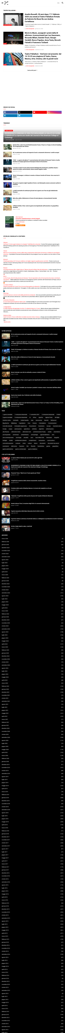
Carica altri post (31, 70)
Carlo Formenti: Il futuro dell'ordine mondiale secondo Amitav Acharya (21, 317)
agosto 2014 (32, 957)
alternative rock (27, 431)
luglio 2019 (32, 779)
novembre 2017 (32, 840)
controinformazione (8, 443)
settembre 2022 (32, 665)
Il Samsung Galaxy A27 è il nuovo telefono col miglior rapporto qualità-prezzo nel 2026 (25, 261)
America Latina (7, 420)
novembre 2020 (32, 731)
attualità (26, 437)
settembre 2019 (32, 773)
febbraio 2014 (32, 975)
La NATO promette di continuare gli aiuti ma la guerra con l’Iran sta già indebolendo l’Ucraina (35, 191)
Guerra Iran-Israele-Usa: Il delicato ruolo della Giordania (26, 395)
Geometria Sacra (57, 426)
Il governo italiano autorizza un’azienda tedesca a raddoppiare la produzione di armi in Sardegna (37, 518)
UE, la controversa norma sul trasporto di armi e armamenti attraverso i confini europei (36, 152)
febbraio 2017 (32, 867)
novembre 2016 (32, 876)
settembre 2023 (32, 629)
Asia (32, 420)
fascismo (21, 446)
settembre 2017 (32, 846)
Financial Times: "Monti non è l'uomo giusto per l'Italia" (25, 473)
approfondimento (45, 434)
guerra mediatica (32, 449)
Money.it (5, 259)
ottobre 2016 (32, 879)
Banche (46, 420)
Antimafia (15, 420)
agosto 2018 (32, 813)
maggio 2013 (32, 1002)
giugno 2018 (32, 819)
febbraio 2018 (32, 831)
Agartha (41, 417)
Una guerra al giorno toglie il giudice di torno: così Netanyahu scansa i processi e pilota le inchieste (37, 183)
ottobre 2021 (32, 698)
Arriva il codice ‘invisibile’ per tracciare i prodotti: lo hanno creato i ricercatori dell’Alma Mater (36, 387)
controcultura (51, 440)
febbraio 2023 (32, 650)
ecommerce (6, 446)
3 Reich (58, 414)
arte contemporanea (8, 437)
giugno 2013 (32, 999)
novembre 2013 (32, 984)
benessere (49, 437)
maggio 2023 (32, 641)
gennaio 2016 (32, 906)
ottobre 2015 (32, 915)
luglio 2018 (32, 816)
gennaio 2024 (32, 617)
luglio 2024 (32, 599)
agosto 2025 (32, 560)
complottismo (32, 440)
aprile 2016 (32, 897)
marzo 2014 (32, 972)
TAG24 (5, 251)
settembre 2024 (32, 593)
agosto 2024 (32, 596)
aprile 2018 (32, 825)
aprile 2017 (32, 861)
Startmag (5, 293)
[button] (2, 3)
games (48, 446)
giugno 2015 (32, 927)
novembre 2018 (32, 804)
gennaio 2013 (32, 1014)
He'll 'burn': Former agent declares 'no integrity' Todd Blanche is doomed (21, 244)
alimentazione (49, 429)
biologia (5, 440)
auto (32, 437)
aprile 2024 (32, 608)
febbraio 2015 (32, 939)
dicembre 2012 (32, 1017)
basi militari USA (40, 437)
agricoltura (27, 429)
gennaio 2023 (32, 653)
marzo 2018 (32, 828)
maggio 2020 (32, 749)
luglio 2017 (32, 852)
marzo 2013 (32, 1008)
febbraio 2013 (32, 1011)
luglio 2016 (32, 888)
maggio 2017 (32, 858)
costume (18, 443)
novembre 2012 (32, 1020)
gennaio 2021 (32, 725)
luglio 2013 (32, 996)
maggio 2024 (32, 605)
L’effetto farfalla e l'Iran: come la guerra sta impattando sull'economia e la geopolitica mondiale (36, 206)
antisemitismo (25, 434)
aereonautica (18, 429)
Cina (29, 423)
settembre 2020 (32, 737)
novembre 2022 (32, 659)
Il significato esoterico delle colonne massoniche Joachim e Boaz (28, 480)
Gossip (4, 429)
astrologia (18, 437)
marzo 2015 (32, 936)
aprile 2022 (32, 680)
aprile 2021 (32, 716)
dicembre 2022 (32, 656)
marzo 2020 (32, 755)
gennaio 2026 (32, 545)
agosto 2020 (32, 740)
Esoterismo (41, 426)
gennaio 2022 (32, 689)
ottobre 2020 (32, 734)
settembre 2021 (32, 701)
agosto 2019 (32, 777)
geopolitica (55, 446)
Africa (34, 417)
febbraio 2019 (32, 795)
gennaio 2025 (32, 581)
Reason (5, 268)
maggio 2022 (32, 677)
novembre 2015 (32, 912)
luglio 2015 (32, 924)
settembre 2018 (32, 810)
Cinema (35, 423)
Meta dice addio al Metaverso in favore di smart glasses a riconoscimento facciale (35, 198)
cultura (30, 443)
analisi (49, 431)
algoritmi (41, 429)
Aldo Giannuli (19, 217)
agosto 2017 (32, 849)
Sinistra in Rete (7, 315)
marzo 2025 (32, 575)
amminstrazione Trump (39, 431)
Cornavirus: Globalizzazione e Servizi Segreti (28, 218)
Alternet (5, 242)
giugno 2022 (32, 674)
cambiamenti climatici (20, 440)
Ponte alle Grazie (20, 222)
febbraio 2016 (32, 903)
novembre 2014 (32, 948)
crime (24, 443)
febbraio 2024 (32, 614)
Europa (49, 426)
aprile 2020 (32, 752)
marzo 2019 (32, 792)
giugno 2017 (32, 855)
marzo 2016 (32, 900)
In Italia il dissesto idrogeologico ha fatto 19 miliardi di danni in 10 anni (21, 308)
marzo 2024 (32, 611)
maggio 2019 (32, 786)
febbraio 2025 (32, 578)
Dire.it (4, 276)
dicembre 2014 (32, 945)
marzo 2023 (32, 647)
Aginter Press (48, 417)
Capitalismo (22, 423)
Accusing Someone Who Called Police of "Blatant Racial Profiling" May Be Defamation (25, 269)
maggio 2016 (32, 894)
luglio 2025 (32, 563)
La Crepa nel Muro (8, 284)
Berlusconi (53, 420)
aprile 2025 (32, 572)
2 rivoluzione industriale (48, 414)
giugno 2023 (32, 638)
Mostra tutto (7, 322)
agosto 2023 (32, 632)
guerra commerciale (20, 449)
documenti (42, 443)
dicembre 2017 (32, 837)
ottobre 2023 (32, 626)
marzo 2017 (32, 864)
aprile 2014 (32, 969)
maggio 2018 (32, 822)
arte (53, 434)
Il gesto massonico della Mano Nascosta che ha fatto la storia (27, 511)
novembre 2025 (32, 551)
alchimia (34, 429)
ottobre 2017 (32, 843)
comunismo (42, 440)
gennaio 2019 (32, 798)
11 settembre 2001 (34, 414)
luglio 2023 (32, 635)
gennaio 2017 (32, 870)
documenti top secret (53, 443)
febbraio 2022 (32, 686)
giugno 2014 (32, 963)
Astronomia (39, 420)
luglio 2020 (32, 743)
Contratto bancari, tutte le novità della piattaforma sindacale (19, 295)
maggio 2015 (32, 930)
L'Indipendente (7, 307)
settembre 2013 (32, 990)
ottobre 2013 (32, 987)
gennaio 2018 (32, 834)
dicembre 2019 (32, 764)
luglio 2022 (32, 671)
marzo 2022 (32, 683)
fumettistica (41, 446)
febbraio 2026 (32, 542)
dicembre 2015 (32, 909)
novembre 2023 (32, 623)
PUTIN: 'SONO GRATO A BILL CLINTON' (21, 526)
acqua (10, 429)
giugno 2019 (32, 783)
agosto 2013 (32, 993)
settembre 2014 (32, 954)
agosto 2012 (32, 1030)
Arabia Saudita (25, 420)
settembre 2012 (32, 1026)
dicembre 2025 (32, 548)
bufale (11, 440)
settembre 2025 (32, 557)
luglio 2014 (32, 960)
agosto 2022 (32, 668)
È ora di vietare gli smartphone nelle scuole (14, 301)
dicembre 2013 (32, 981)
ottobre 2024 (32, 590)
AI (30, 417)
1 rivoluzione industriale (21, 414)
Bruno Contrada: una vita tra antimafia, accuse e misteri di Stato (28, 372)
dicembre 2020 (32, 728)
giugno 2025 (32, 566)
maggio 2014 (32, 966)
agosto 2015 (32, 921)
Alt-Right (57, 417)
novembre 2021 (32, 695)
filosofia (33, 446)
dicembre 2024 (32, 584)
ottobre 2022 (32, 662)
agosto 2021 (32, 704)
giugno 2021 (32, 710)
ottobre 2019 (32, 770)
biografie (56, 437)
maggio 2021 (32, 713)
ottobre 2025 (32, 554)
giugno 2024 (32, 602)
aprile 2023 (32, 644)
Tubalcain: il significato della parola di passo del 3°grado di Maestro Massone (32, 496)
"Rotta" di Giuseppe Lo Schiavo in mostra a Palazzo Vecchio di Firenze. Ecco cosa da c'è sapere (36, 176)
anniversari (16, 434)
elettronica (14, 446)
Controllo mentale (7, 426)
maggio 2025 (32, 569)
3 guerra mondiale (7, 417)
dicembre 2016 (32, 873)
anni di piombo (6, 434)
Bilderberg (14, 423)
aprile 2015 (32, 933)
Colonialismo (42, 423)
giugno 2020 (32, 746)
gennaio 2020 (32, 761)
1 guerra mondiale (7, 414)
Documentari (32, 426)
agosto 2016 (32, 885)
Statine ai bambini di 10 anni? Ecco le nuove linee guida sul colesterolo (21, 286)
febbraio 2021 (32, 722)
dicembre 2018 (32, 801)
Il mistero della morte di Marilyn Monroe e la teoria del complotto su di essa (31, 488)
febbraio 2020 (32, 758)
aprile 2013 (32, 1005)
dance (35, 443)
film (28, 446)
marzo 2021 (32, 719)
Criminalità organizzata (20, 426)
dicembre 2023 (32, 620)
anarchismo (57, 431)
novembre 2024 (32, 587)
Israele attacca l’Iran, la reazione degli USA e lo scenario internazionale (30, 503)
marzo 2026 (32, 539)
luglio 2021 (32, 707)
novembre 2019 (32, 767)
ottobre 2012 (32, 1024)
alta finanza (6, 431)
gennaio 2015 (32, 942)
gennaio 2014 (32, 978)
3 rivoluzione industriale (21, 417)
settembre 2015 (32, 918)
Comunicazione (52, 423)
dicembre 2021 (32, 692)
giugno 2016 (32, 891)
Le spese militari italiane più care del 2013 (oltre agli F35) (26, 457)
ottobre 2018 (32, 807)
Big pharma (6, 423)
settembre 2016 (32, 882)
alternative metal (15, 431)
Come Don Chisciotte (8, 300)
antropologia (34, 434)
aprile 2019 (32, 789)
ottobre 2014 (32, 951)
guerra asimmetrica (8, 449)
